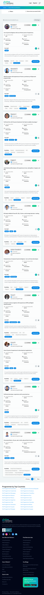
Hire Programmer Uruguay (27, 509)
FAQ (3, 569)
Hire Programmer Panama (8, 495)
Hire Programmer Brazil (26, 500)
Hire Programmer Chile (7, 502)
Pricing (3, 571)
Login (30, 3)
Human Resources (6, 556)
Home (4, 7)
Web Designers (5, 542)
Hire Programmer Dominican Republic (29, 488)
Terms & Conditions (14, 592)
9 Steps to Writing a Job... (29, 574)
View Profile (35, 61)
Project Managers (6, 549)
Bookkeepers (5, 554)
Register (35, 3)
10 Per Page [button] (36, 20)
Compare (27, 25)
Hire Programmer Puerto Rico (9, 488)
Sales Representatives (7, 558)
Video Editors (5, 544)
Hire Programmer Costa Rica (27, 493)
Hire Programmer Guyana (8, 506)
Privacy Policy (5, 592)
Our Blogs (25, 562)
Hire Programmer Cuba (26, 497)
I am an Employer (6, 564)
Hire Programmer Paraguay (8, 509)
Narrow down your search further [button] (33, 11)
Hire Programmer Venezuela (9, 504)
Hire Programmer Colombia (27, 502)
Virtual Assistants (6, 540)
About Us (4, 581)
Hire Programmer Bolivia (26, 504)
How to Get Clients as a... (29, 572)
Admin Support (5, 551)
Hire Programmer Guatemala (9, 490)
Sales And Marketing (7, 547)
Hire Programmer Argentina (8, 500)
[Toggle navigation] (40, 3)
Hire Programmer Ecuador (27, 506)
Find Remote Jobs (28, 537)
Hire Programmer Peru (26, 495)
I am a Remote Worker (7, 567)
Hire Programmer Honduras (27, 490)
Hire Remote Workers (8, 537)
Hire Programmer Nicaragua (8, 493)
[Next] (39, 479)
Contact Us (4, 584)
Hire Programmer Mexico (8, 497)
